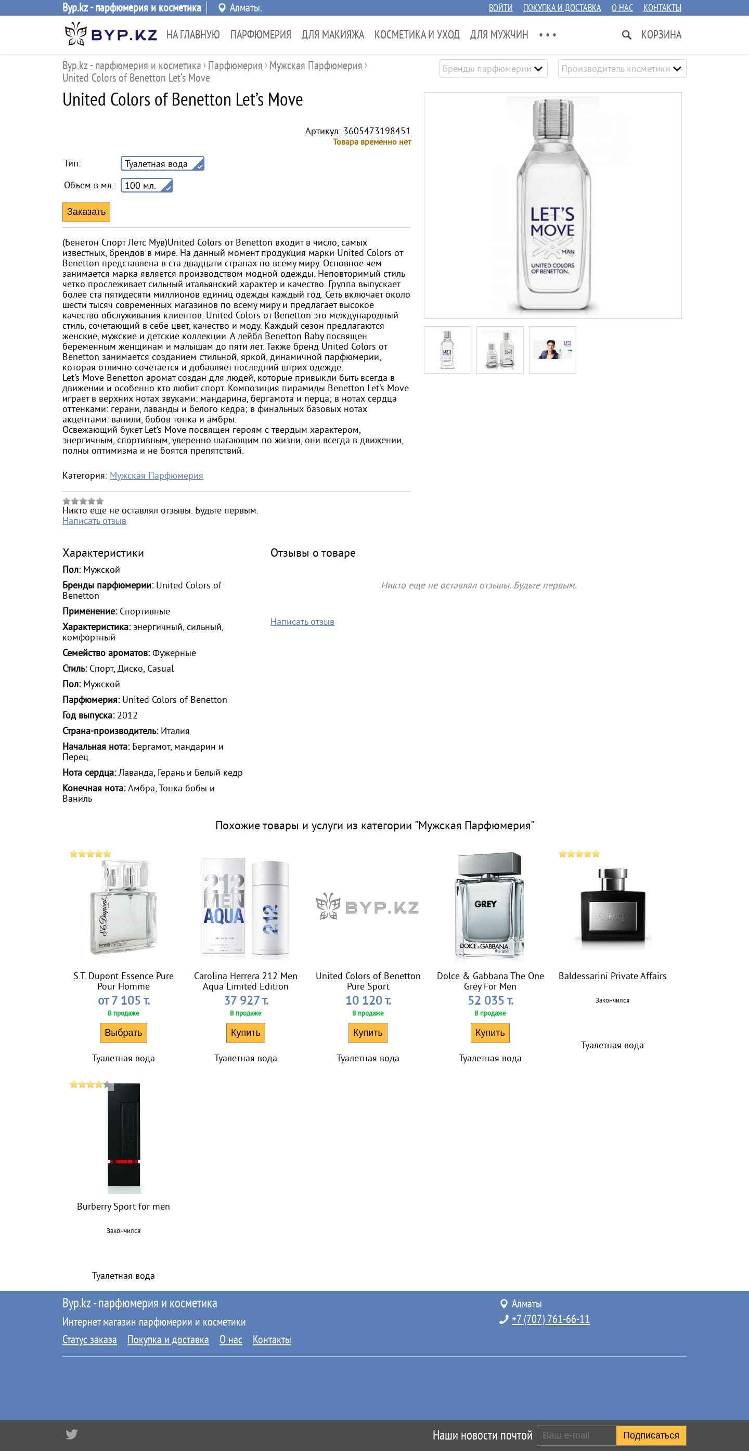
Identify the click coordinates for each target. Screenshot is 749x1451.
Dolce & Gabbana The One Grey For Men (490, 981)
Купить (246, 1033)
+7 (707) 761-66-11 (551, 1319)
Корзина (661, 35)
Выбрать (124, 1033)
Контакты (662, 8)
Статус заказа (89, 1339)
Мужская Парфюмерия (156, 475)
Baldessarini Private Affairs (613, 976)
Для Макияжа (333, 35)
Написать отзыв (94, 521)
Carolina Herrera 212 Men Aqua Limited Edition (246, 981)
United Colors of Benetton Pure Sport (368, 981)
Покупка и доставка (562, 8)
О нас (622, 8)
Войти (501, 8)
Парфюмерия (260, 35)
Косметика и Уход (417, 35)
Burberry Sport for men (123, 1206)
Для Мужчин (499, 35)
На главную (193, 35)
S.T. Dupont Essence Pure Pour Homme (123, 981)
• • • (548, 35)
